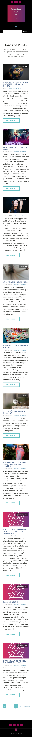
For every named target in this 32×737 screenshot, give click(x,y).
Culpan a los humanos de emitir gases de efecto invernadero (15, 531)
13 (20, 706)
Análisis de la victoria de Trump (15, 148)
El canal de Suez (10, 602)
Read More (11, 121)
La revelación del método (15, 282)
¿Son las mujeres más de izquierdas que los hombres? (14, 464)
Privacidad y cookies (16, 733)
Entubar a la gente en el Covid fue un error (14, 662)
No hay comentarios (15, 88)
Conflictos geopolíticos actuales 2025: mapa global (15, 84)
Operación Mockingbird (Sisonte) (14, 412)
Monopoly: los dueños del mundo (15, 347)
